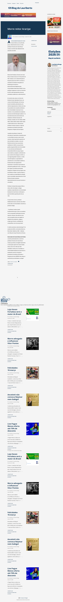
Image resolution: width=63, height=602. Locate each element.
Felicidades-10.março (13, 369)
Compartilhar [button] (34, 40)
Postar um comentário (12, 331)
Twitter (18, 3)
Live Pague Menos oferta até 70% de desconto (13, 427)
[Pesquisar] (37, 2)
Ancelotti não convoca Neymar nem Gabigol (15, 397)
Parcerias (21, 3)
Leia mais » (9, 332)
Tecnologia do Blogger (23, 597)
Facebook (9, 3)
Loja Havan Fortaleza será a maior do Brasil (15, 311)
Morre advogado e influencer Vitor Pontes (15, 341)
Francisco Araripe (34, 46)
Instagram (14, 3)
